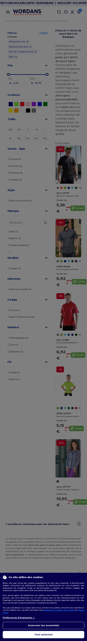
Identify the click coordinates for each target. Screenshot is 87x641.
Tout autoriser (43, 634)
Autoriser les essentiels (43, 625)
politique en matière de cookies (59, 610)
